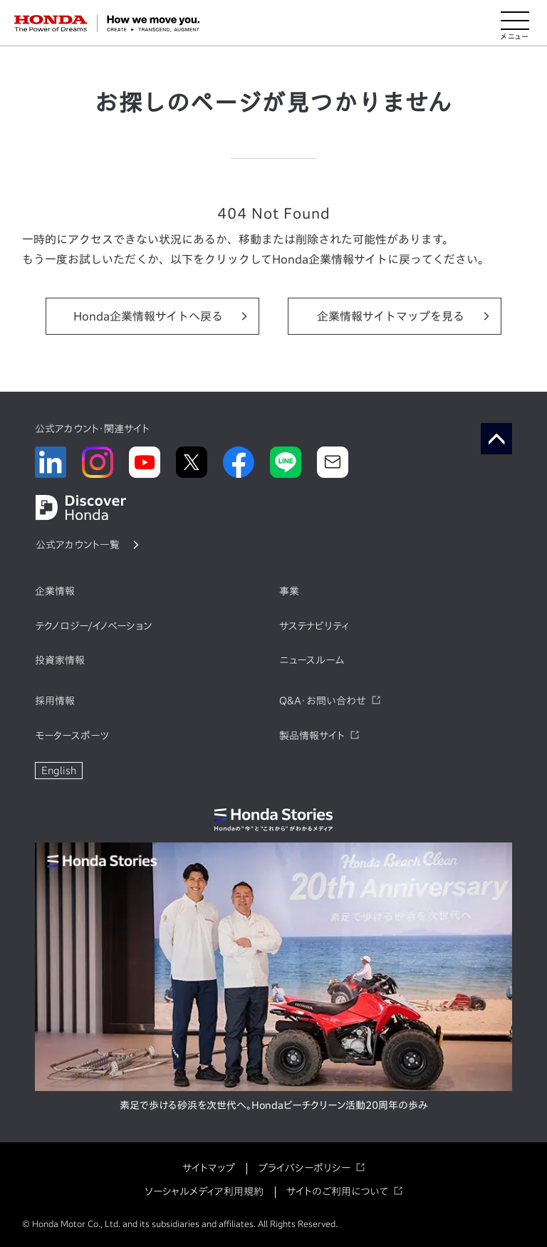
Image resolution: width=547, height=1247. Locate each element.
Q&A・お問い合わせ (322, 701)
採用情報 (55, 701)
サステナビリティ (314, 626)
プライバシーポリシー (304, 1168)
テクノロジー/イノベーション (93, 626)
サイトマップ (208, 1168)
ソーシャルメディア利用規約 (204, 1191)
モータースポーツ (72, 736)
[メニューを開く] (515, 23)
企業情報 (55, 591)
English (58, 771)
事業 (289, 591)
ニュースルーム (311, 660)
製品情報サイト (312, 736)
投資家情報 (60, 660)
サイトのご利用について (337, 1191)
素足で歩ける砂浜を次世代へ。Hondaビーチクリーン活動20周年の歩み (274, 1105)
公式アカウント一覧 (78, 545)
